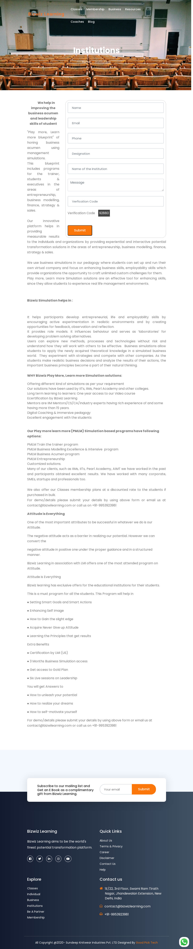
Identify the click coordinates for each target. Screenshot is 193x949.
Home (86, 62)
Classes (79, 11)
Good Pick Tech (147, 943)
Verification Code (81, 213)
